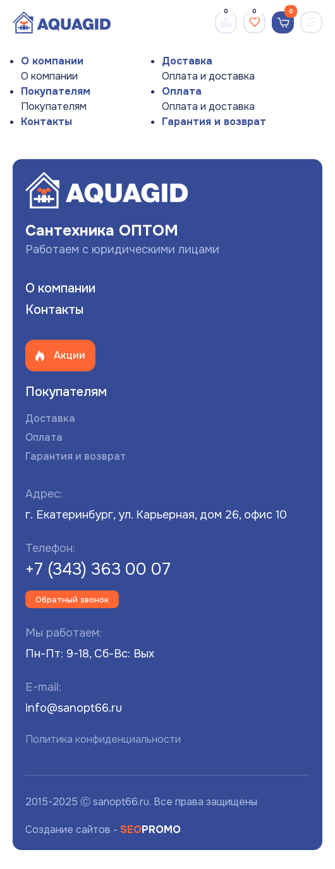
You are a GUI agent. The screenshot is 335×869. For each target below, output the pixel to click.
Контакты (46, 121)
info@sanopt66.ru (73, 708)
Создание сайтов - (103, 829)
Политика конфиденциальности (103, 739)
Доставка (187, 61)
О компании (52, 61)
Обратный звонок (72, 599)
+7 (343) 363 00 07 (98, 569)
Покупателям (55, 91)
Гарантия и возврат (214, 121)
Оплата (182, 91)
